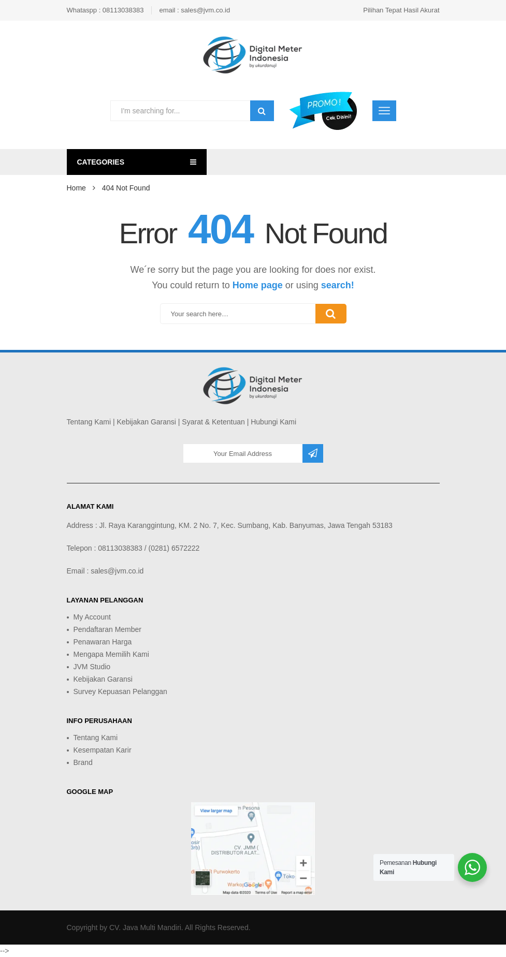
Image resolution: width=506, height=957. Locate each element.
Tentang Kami (89, 422)
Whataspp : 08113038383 (105, 10)
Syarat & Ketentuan (213, 422)
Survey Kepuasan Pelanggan (120, 691)
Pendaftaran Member (108, 629)
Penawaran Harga (103, 642)
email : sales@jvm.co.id (194, 10)
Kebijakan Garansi (146, 422)
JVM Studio (92, 666)
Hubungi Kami (273, 422)
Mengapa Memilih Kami (111, 654)
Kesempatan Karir (103, 750)
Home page (258, 285)
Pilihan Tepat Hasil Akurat (401, 10)
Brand (83, 762)
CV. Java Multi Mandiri (145, 927)
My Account (92, 617)
